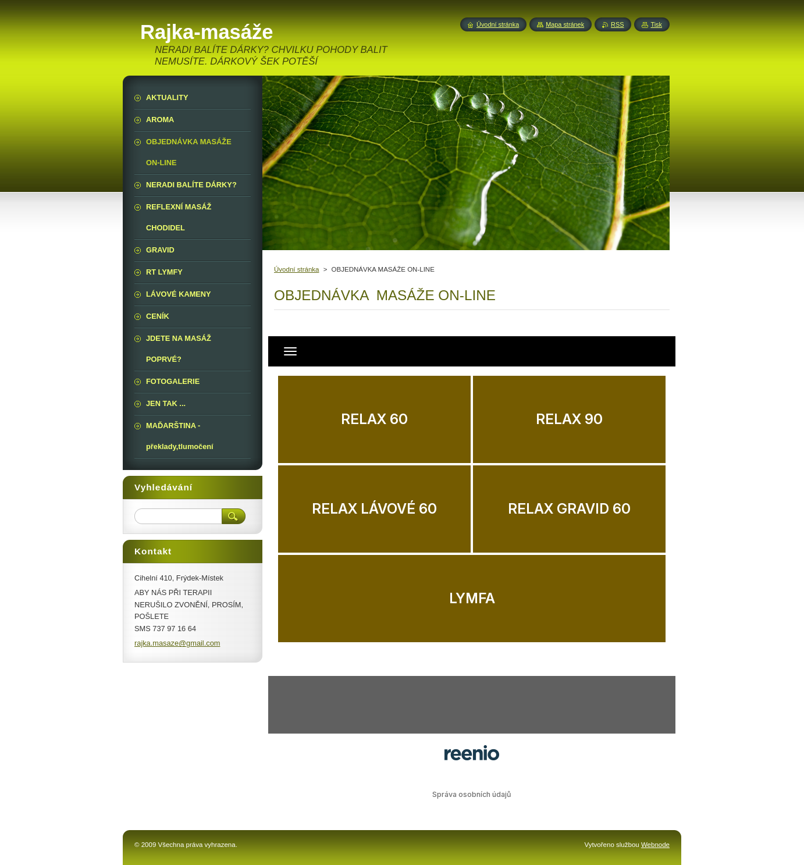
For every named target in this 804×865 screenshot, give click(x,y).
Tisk (656, 24)
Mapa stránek (565, 24)
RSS (617, 24)
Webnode (655, 844)
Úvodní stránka (296, 269)
